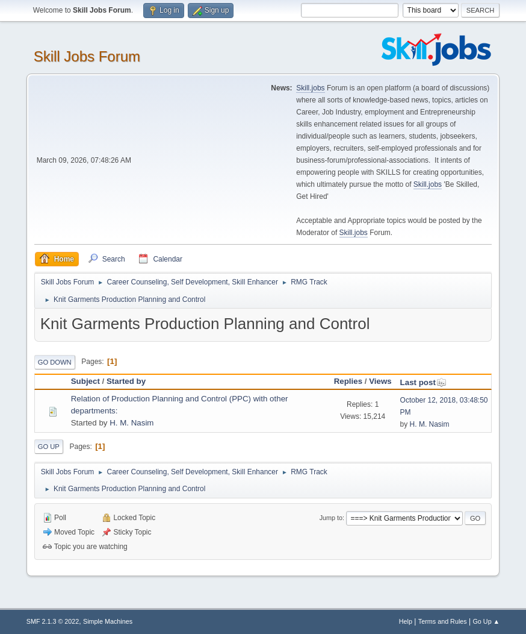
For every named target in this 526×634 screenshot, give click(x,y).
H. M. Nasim (131, 422)
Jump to (331, 517)
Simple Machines (107, 621)
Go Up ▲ (486, 621)
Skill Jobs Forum (87, 56)
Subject (85, 381)
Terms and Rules (442, 621)
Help (405, 621)
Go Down (55, 362)
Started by (126, 381)
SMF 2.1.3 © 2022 (52, 621)
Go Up (49, 446)
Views (380, 381)
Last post (423, 382)
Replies (348, 381)
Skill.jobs (310, 88)
